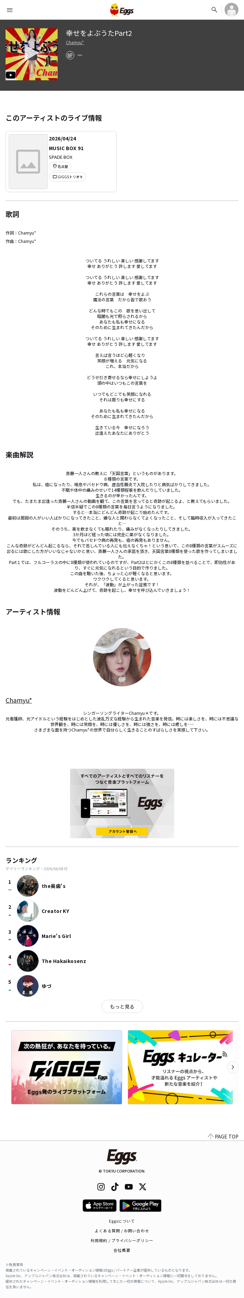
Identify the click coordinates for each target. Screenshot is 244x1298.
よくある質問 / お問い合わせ (122, 1230)
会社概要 (121, 1250)
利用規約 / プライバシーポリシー (122, 1240)
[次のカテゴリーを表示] (233, 1067)
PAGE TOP (223, 1136)
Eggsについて (122, 1221)
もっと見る (122, 1006)
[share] (70, 55)
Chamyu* (75, 42)
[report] (80, 55)
